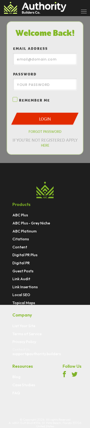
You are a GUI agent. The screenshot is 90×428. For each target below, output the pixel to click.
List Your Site (23, 326)
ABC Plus (20, 215)
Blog (16, 377)
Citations (20, 239)
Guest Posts (22, 271)
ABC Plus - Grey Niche (31, 223)
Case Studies (23, 385)
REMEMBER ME (31, 100)
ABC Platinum (24, 231)
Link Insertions (25, 287)
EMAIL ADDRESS (30, 49)
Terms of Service (27, 334)
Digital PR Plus (24, 255)
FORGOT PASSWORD (45, 131)
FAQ (16, 393)
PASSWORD (25, 74)
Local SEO (21, 295)
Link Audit (21, 279)
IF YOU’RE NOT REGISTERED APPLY (45, 142)
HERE (45, 145)
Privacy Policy (24, 342)
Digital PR (21, 263)
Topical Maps (23, 303)
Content (19, 247)
